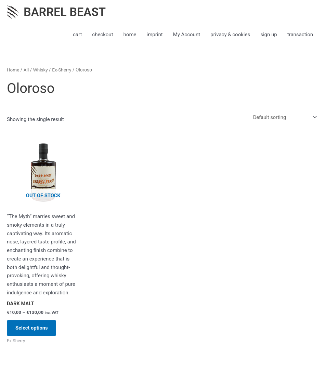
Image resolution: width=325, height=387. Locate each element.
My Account (186, 35)
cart (77, 35)
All (26, 70)
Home (13, 70)
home (130, 35)
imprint (155, 35)
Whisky (41, 70)
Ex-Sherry (63, 70)
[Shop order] (283, 117)
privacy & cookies (230, 35)
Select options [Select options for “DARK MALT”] (33, 329)
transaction (300, 35)
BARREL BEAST (66, 12)
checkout (102, 35)
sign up (268, 35)
